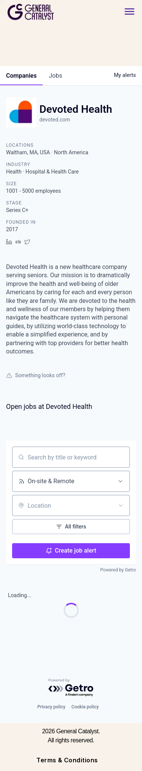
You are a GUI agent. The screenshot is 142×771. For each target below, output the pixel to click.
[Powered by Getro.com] (71, 688)
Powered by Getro (118, 570)
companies (21, 75)
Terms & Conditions (67, 760)
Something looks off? (35, 375)
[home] (51, 12)
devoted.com (54, 120)
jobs (55, 75)
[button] (129, 12)
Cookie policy (85, 707)
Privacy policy (51, 707)
